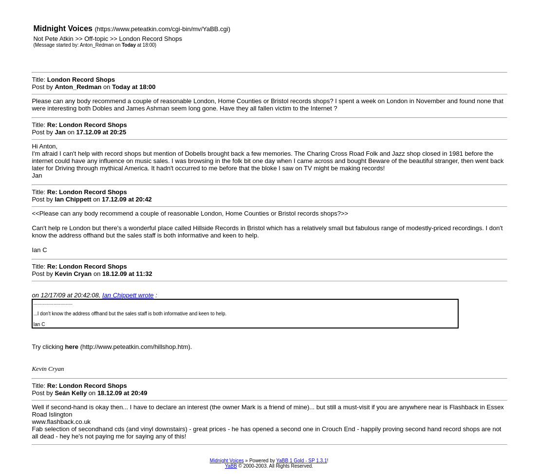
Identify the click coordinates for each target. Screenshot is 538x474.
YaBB (231, 466)
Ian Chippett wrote (128, 295)
